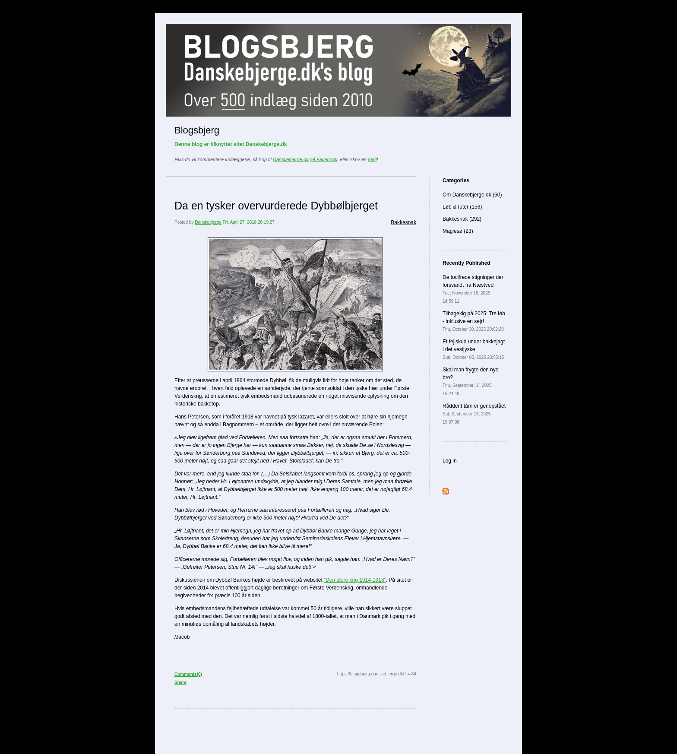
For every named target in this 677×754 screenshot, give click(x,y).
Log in (450, 461)
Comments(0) (188, 674)
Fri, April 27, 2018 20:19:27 (249, 222)
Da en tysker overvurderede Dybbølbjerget (276, 206)
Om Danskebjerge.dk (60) (472, 195)
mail (372, 159)
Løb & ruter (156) (462, 207)
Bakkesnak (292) (462, 219)
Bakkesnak (403, 222)
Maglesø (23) (458, 231)
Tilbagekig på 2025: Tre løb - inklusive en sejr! (474, 321)
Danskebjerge (208, 222)
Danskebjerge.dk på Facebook (305, 159)
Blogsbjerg (196, 130)
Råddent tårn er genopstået (474, 414)
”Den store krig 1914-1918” (355, 580)
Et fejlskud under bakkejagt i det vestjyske (474, 349)
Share (180, 682)
